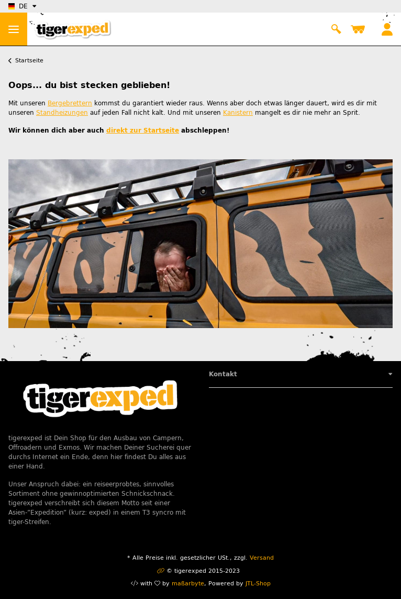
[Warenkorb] (360, 29)
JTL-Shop (258, 583)
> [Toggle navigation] (13, 29)
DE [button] (18, 6)
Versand (262, 557)
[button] (336, 29)
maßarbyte (188, 583)
